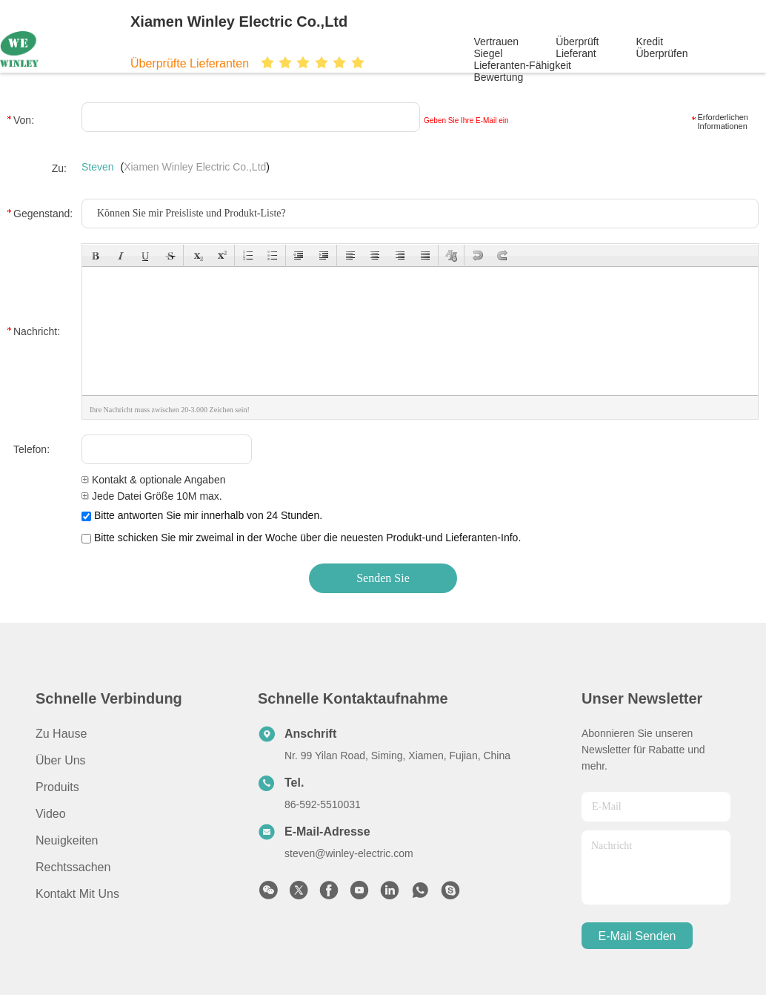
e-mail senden (637, 936)
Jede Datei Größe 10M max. (151, 496)
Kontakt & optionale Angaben (153, 480)
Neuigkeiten (67, 840)
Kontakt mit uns (77, 893)
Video (51, 813)
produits (57, 787)
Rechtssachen (73, 867)
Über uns (61, 760)
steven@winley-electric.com (348, 853)
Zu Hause (61, 733)
